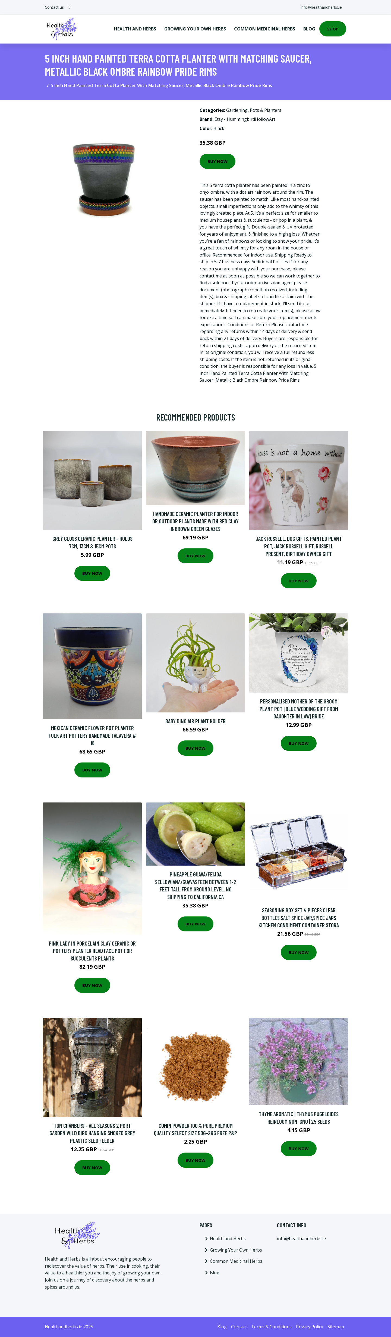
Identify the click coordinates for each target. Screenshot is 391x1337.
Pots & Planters (265, 110)
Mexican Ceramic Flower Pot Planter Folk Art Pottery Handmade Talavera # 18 (92, 735)
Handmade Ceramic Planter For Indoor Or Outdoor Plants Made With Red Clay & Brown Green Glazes (195, 521)
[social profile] (69, 7)
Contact (239, 1327)
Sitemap (335, 1327)
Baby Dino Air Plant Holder (195, 721)
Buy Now (217, 161)
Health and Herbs (135, 29)
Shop (332, 29)
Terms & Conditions (271, 1327)
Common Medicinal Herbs (264, 29)
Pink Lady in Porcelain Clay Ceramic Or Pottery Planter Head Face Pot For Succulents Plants (92, 951)
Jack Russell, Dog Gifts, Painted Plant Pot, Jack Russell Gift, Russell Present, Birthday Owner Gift (299, 546)
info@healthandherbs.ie (321, 7)
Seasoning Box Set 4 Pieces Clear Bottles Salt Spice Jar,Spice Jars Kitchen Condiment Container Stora (298, 917)
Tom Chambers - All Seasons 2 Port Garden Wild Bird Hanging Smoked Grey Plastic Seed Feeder (92, 1133)
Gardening (237, 110)
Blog (309, 29)
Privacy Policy (309, 1327)
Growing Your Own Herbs (195, 29)
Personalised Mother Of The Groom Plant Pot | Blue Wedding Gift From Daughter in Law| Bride (299, 709)
